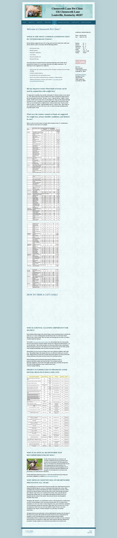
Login (90, 531)
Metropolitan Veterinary (80, 74)
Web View (89, 532)
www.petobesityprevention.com (37, 81)
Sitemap (31, 531)
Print (27, 531)
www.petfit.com (56, 79)
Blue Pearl (77, 66)
